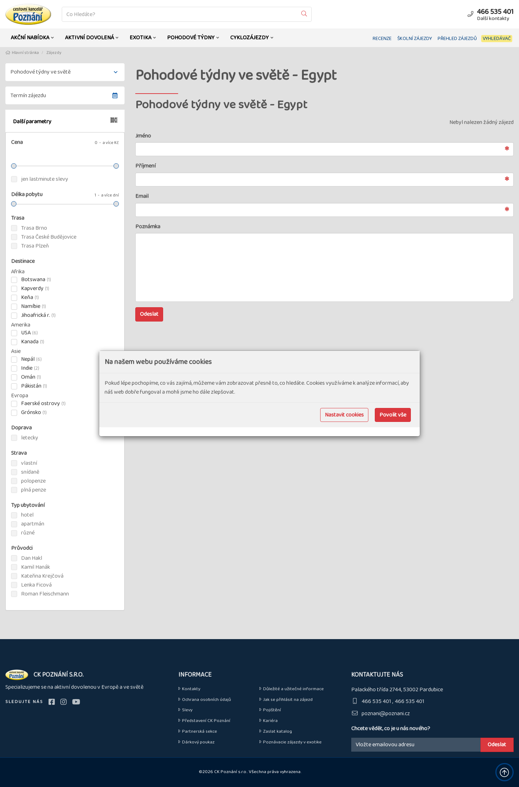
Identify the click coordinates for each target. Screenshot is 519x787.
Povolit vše (392, 414)
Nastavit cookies (344, 414)
